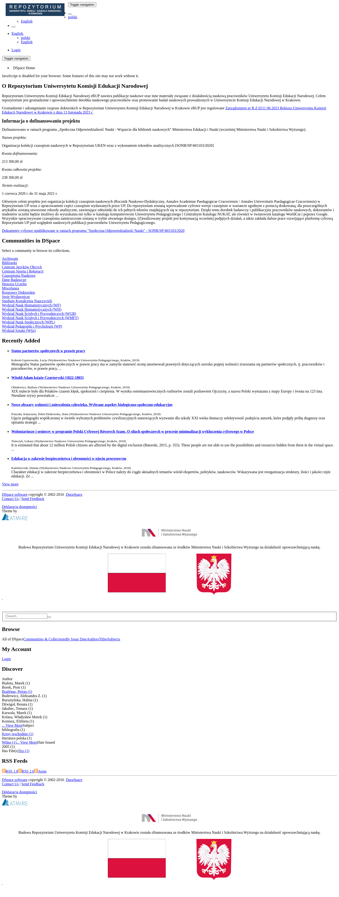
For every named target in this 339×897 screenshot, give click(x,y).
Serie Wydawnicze (16, 297)
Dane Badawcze (14, 280)
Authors (93, 639)
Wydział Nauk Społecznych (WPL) (28, 322)
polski (72, 17)
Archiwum (10, 259)
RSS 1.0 (10, 771)
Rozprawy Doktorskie (18, 292)
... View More (12, 725)
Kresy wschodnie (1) (17, 734)
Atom (40, 771)
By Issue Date (76, 639)
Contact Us (10, 499)
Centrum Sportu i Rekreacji (22, 271)
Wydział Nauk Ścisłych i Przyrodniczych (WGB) (39, 314)
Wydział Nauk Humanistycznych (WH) (31, 309)
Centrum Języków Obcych (22, 267)
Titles (103, 639)
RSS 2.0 (26, 771)
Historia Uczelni (14, 284)
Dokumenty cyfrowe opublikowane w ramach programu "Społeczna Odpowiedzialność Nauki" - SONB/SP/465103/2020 (93, 231)
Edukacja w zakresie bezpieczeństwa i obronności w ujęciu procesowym (68, 458)
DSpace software (15, 494)
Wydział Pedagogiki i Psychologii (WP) (32, 326)
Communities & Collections (45, 639)
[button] (70, 14)
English (26, 21)
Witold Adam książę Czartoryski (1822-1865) (47, 378)
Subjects (113, 639)
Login (6, 659)
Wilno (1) (9, 742)
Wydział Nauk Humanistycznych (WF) (31, 305)
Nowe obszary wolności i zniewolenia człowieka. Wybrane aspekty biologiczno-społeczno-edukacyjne (92, 405)
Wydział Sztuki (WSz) (19, 331)
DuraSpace (74, 494)
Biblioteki (9, 263)
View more (10, 484)
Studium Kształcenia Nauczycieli (27, 301)
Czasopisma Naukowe (19, 276)
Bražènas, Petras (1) (17, 692)
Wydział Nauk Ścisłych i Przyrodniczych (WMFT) (40, 318)
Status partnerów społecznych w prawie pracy (48, 351)
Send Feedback (32, 499)
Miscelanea (10, 288)
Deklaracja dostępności (19, 507)
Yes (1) (24, 751)
